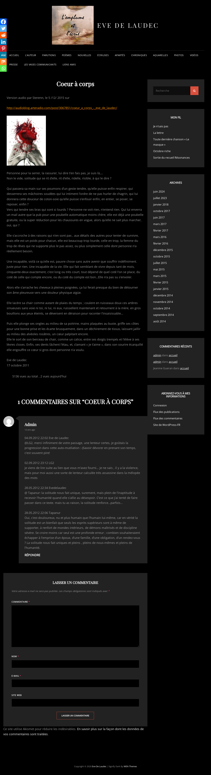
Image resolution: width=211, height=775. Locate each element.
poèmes (67, 55)
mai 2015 (159, 269)
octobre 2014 (161, 308)
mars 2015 (159, 276)
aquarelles (160, 55)
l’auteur (30, 55)
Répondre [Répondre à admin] (32, 555)
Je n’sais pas (160, 126)
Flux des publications (166, 412)
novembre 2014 (163, 302)
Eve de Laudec (128, 25)
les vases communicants (40, 64)
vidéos (194, 55)
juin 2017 (159, 217)
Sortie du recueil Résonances (171, 157)
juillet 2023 (160, 198)
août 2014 (159, 321)
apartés (120, 55)
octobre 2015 (161, 256)
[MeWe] (3, 55)
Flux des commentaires (167, 418)
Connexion (160, 405)
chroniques (139, 55)
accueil (14, 55)
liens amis (69, 64)
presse (13, 64)
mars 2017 (159, 224)
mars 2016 (159, 237)
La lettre (158, 133)
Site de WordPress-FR (166, 425)
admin (30, 424)
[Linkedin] (3, 41)
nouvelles (84, 55)
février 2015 (160, 282)
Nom (15, 656)
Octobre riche (162, 151)
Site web (17, 695)
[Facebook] (3, 21)
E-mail (16, 675)
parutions (49, 55)
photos (179, 55)
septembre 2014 (163, 315)
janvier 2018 (160, 204)
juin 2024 (159, 191)
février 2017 (160, 230)
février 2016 (160, 243)
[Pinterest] (3, 48)
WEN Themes (130, 766)
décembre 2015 (163, 250)
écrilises (103, 55)
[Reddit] (3, 35)
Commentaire (21, 601)
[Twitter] (3, 28)
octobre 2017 (161, 211)
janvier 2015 (160, 289)
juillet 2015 (160, 263)
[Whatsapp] (3, 68)
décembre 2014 (163, 295)
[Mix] (3, 61)
